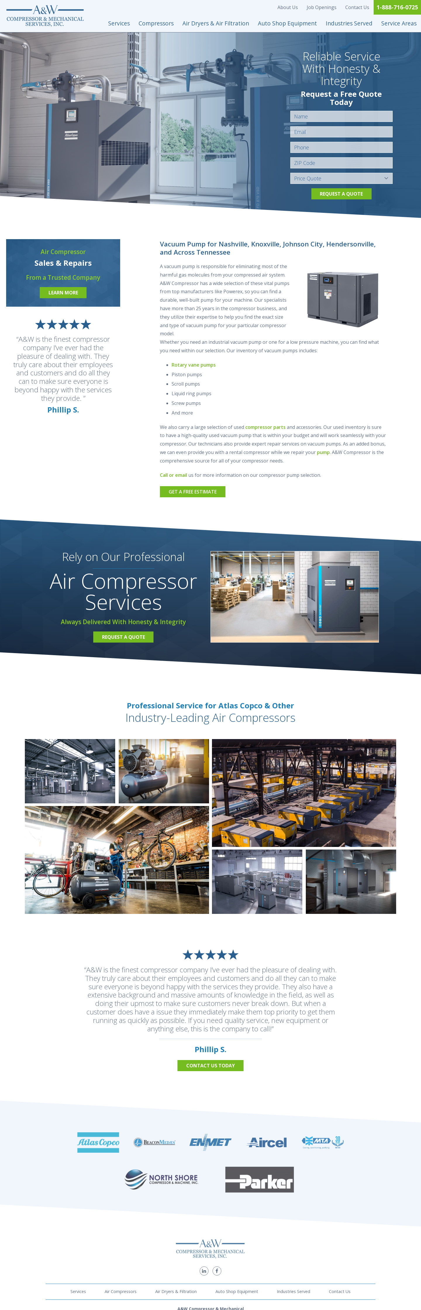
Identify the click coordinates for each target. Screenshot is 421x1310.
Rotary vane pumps (194, 365)
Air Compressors (121, 1222)
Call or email (173, 475)
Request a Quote (341, 194)
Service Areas (399, 23)
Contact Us (357, 7)
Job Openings (322, 7)
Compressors (156, 23)
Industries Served (349, 23)
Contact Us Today (210, 1065)
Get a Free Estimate (193, 492)
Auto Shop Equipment (287, 23)
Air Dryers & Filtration (176, 1222)
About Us (287, 7)
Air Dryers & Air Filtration (215, 23)
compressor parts (265, 427)
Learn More (63, 292)
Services (119, 23)
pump (323, 452)
